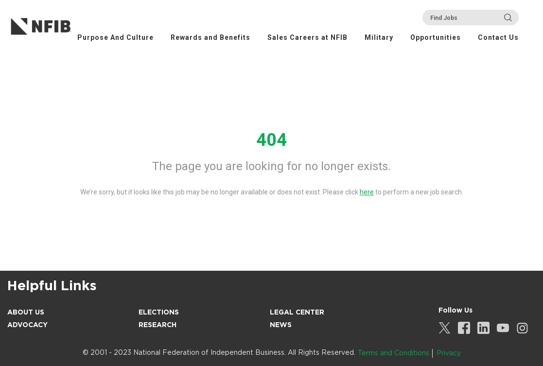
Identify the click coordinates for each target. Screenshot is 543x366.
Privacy (449, 353)
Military (379, 37)
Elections (159, 312)
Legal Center (297, 312)
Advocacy (27, 325)
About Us (25, 312)
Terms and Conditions (393, 353)
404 (271, 140)
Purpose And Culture (115, 37)
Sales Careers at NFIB (307, 37)
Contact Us (498, 37)
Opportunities (435, 37)
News (281, 325)
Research (157, 325)
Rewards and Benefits (210, 37)
